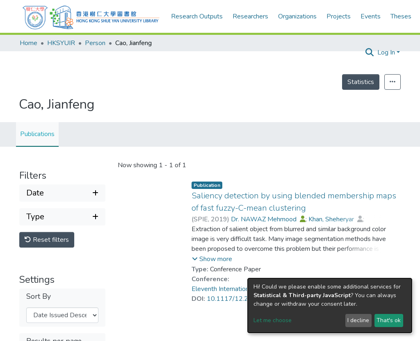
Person (95, 43)
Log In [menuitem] (386, 52)
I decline (358, 320)
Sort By (38, 296)
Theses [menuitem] (400, 16)
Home (28, 43)
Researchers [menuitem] (250, 16)
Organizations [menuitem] (297, 16)
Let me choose (272, 320)
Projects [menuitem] (338, 16)
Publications (37, 134)
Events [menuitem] (371, 16)
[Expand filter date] (62, 193)
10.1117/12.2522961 (240, 298)
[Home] (91, 16)
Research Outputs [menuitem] (197, 16)
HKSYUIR (61, 43)
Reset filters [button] (47, 239)
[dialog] (330, 305)
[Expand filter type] (62, 217)
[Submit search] (370, 52)
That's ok (389, 320)
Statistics (360, 81)
